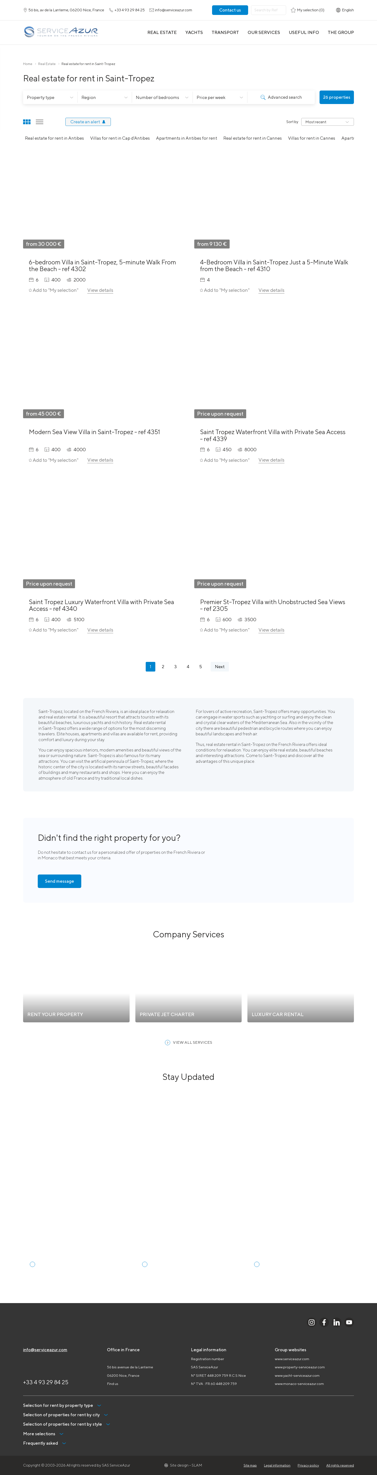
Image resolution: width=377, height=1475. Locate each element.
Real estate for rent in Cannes (252, 138)
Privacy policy (308, 1465)
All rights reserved (340, 1465)
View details (100, 290)
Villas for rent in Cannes (311, 138)
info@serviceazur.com (45, 1349)
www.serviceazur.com (292, 1359)
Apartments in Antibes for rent (186, 138)
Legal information (277, 1465)
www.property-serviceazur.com (300, 1367)
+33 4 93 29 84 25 (46, 1382)
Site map (250, 1465)
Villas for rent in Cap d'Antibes (120, 138)
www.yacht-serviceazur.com (297, 1375)
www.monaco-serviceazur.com (299, 1384)
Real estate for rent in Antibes (54, 138)
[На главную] (61, 32)
